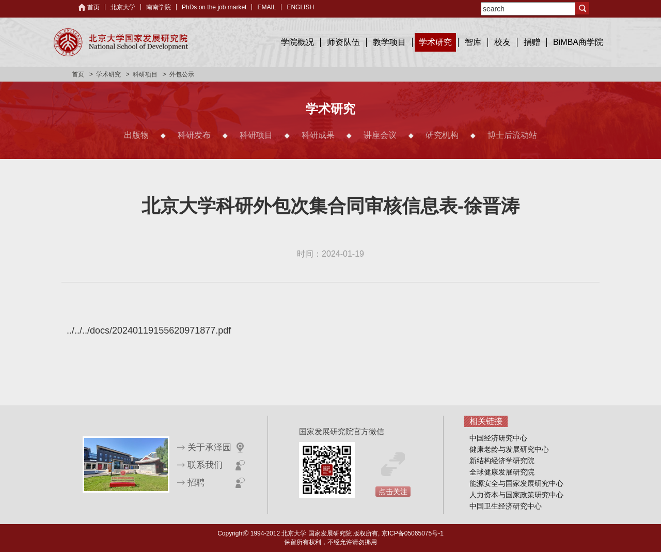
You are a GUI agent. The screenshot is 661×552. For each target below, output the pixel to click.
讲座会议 (380, 135)
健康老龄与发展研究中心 (509, 449)
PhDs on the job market (214, 7)
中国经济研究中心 (498, 438)
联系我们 (205, 465)
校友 (502, 42)
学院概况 (297, 42)
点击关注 (393, 491)
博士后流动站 (512, 135)
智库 (473, 42)
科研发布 (194, 135)
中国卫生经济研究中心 (505, 506)
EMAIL (266, 7)
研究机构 (442, 135)
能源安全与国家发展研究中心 (516, 483)
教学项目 (389, 42)
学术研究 (435, 42)
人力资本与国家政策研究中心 (516, 495)
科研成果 (318, 135)
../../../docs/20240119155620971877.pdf (149, 330)
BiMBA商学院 (578, 42)
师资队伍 (343, 42)
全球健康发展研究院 (501, 472)
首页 (93, 7)
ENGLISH (300, 7)
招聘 (196, 482)
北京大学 (123, 7)
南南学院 (158, 7)
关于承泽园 (209, 447)
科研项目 (145, 74)
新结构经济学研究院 (501, 460)
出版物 (136, 135)
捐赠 (532, 42)
